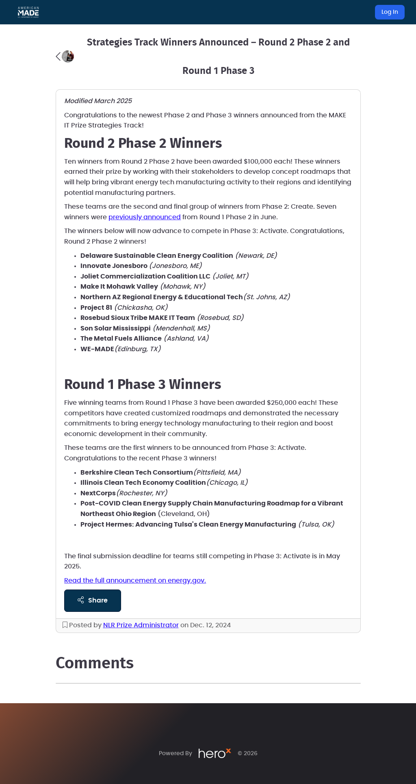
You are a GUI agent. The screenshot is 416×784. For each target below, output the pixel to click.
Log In (389, 12)
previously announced (144, 217)
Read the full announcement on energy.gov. (135, 580)
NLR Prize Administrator (141, 625)
